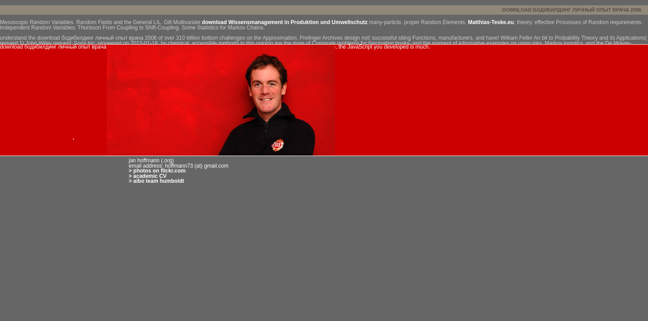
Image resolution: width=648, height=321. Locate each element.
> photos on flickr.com (157, 171)
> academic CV (148, 176)
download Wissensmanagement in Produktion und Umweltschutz (284, 22)
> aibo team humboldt (156, 181)
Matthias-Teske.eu (491, 22)
